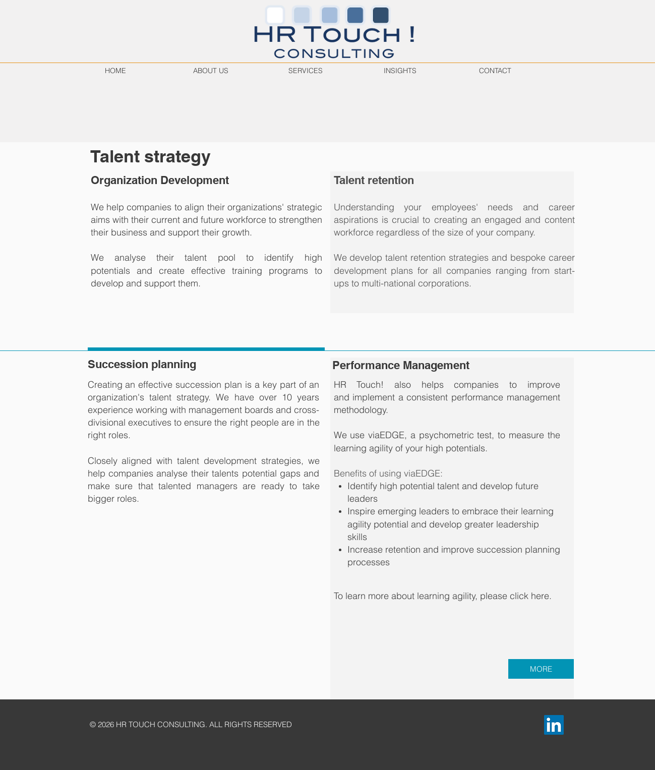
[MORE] (541, 669)
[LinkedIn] (554, 725)
